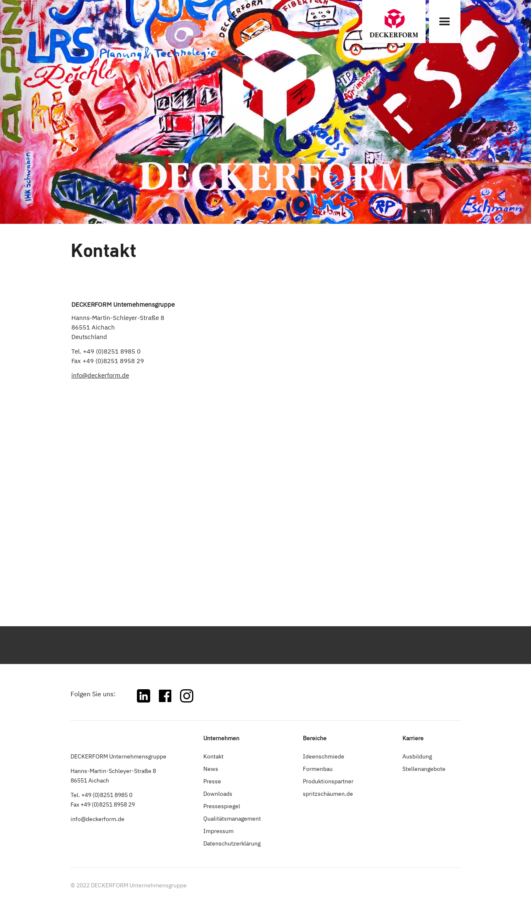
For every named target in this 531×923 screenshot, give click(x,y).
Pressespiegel (221, 806)
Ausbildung (417, 756)
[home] (394, 21)
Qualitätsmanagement (232, 818)
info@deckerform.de (100, 375)
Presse (212, 781)
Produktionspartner (328, 781)
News (210, 769)
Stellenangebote (424, 769)
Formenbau (318, 769)
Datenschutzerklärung (232, 843)
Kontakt (213, 756)
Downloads (217, 793)
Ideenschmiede (323, 756)
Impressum (218, 831)
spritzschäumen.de (328, 793)
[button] (444, 21)
